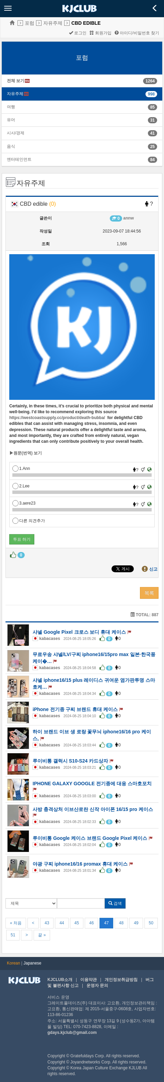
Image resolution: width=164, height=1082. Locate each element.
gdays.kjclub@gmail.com (72, 1032)
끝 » (42, 935)
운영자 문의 (97, 985)
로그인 (77, 33)
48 (121, 923)
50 (151, 923)
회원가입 (100, 33)
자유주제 (52, 23)
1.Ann (21, 468)
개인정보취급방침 (121, 979)
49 (136, 923)
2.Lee (21, 486)
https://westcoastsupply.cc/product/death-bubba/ (57, 417)
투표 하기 (22, 539)
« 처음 (16, 923)
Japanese (33, 963)
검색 (115, 903)
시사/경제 (15, 133)
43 (47, 923)
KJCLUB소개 (59, 979)
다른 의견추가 (28, 521)
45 (76, 923)
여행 (11, 106)
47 (106, 923)
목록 (149, 593)
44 (61, 923)
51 (13, 935)
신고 (153, 569)
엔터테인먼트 (19, 159)
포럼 (29, 23)
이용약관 (88, 979)
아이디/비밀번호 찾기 (137, 33)
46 (91, 923)
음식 (11, 146)
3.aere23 (23, 503)
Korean (13, 963)
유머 (11, 119)
